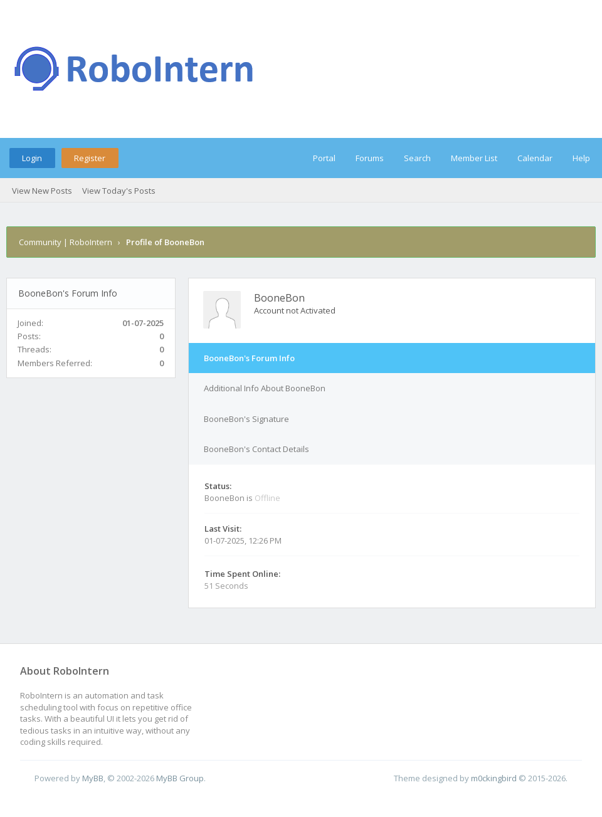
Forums (370, 158)
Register (89, 158)
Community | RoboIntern (65, 242)
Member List (474, 158)
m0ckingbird (494, 778)
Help (581, 158)
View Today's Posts (119, 190)
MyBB (92, 778)
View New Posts (42, 190)
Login (32, 158)
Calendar (534, 158)
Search (417, 158)
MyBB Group (180, 778)
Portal (324, 158)
